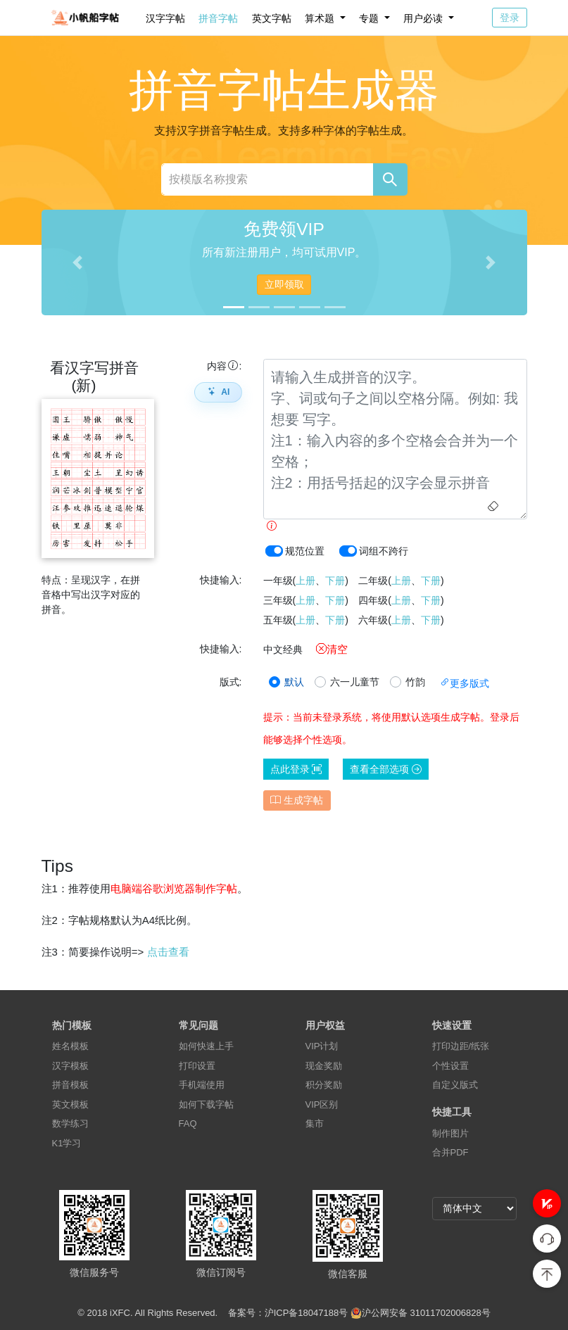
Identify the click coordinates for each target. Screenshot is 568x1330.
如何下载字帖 (206, 1104)
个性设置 (450, 1065)
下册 (335, 580)
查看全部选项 (386, 769)
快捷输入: (221, 579)
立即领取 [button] (284, 284)
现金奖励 (323, 1065)
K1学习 (67, 1143)
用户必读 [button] (424, 18)
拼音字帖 (218, 18)
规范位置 (304, 551)
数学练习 (70, 1123)
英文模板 (70, 1104)
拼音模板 (70, 1084)
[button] (547, 1203)
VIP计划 (322, 1046)
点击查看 (168, 952)
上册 (305, 580)
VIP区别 (322, 1104)
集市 (314, 1123)
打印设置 (197, 1065)
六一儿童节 (354, 682)
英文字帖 (271, 18)
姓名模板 (70, 1046)
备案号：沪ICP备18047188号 (288, 1312)
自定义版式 (455, 1084)
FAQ (188, 1123)
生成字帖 (296, 800)
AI (217, 392)
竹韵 (415, 682)
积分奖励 (323, 1084)
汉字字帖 (165, 18)
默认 (294, 682)
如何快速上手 (206, 1046)
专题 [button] (370, 18)
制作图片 (450, 1133)
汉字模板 (70, 1065)
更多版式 (464, 683)
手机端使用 (202, 1084)
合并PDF (450, 1152)
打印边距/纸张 (461, 1046)
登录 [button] (509, 17)
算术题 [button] (321, 18)
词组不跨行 (383, 551)
